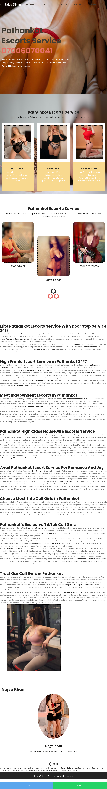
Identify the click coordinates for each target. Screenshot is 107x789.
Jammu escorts (5, 768)
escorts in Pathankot (92, 373)
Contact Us (92, 5)
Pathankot (30, 4)
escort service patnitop (57, 768)
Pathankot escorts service (18, 334)
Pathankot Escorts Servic (16, 339)
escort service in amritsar (49, 770)
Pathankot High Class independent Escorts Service (20, 458)
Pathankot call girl (12, 549)
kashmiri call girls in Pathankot (47, 543)
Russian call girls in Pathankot (40, 528)
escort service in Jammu (21, 768)
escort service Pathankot (84, 559)
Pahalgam (14, 4)
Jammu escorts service (40, 768)
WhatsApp (80, 785)
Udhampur (62, 4)
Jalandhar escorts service (69, 770)
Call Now (27, 785)
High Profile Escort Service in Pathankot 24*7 (31, 370)
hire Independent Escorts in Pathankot (78, 399)
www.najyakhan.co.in (65, 776)
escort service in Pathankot (43, 380)
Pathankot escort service (82, 344)
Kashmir (77, 4)
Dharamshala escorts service (29, 770)
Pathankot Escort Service (33, 471)
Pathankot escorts (90, 347)
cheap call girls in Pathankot (42, 533)
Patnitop (46, 4)
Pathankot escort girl (34, 406)
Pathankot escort (21, 385)
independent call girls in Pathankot (79, 585)
